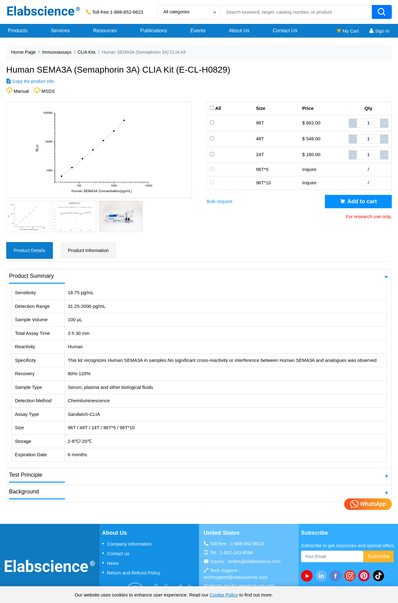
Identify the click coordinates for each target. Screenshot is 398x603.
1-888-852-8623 (126, 12)
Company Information (127, 544)
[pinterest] (365, 576)
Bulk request (219, 201)
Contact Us (285, 30)
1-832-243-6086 (236, 552)
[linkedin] (322, 576)
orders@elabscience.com (254, 561)
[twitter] (380, 576)
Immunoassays (56, 52)
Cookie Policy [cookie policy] (224, 594)
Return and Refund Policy (131, 572)
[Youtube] (308, 576)
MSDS (48, 91)
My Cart (347, 31)
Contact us (115, 553)
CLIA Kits (87, 52)
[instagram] (351, 576)
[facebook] (337, 576)
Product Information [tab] (88, 250)
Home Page (23, 52)
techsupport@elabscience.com (235, 577)
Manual (21, 91)
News (110, 563)
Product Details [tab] (29, 250)
